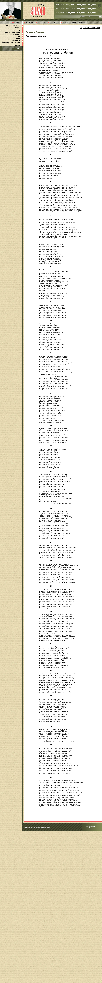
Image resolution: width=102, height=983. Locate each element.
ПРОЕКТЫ (18, 34)
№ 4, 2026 (60, 5)
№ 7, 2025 (92, 5)
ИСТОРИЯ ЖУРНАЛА (14, 26)
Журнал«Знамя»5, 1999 (90, 28)
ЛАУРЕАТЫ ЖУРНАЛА (14, 32)
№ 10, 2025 (81, 5)
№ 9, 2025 (81, 9)
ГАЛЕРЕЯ (18, 45)
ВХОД (17, 49)
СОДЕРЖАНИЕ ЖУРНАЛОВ (12, 43)
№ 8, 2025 (81, 13)
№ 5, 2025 (92, 13)
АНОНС (19, 38)
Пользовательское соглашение (32, 977)
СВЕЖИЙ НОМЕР (16, 41)
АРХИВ (19, 36)
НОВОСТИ (18, 30)
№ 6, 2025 (92, 9)
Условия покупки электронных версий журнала (36, 979)
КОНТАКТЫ (41, 22)
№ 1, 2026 (70, 5)
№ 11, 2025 (70, 13)
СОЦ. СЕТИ (53, 22)
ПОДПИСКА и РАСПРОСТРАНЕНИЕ (74, 22)
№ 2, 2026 (60, 13)
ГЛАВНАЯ (17, 22)
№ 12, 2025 (70, 9)
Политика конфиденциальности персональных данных (59, 977)
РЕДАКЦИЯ (29, 22)
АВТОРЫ (18, 28)
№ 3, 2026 (60, 9)
